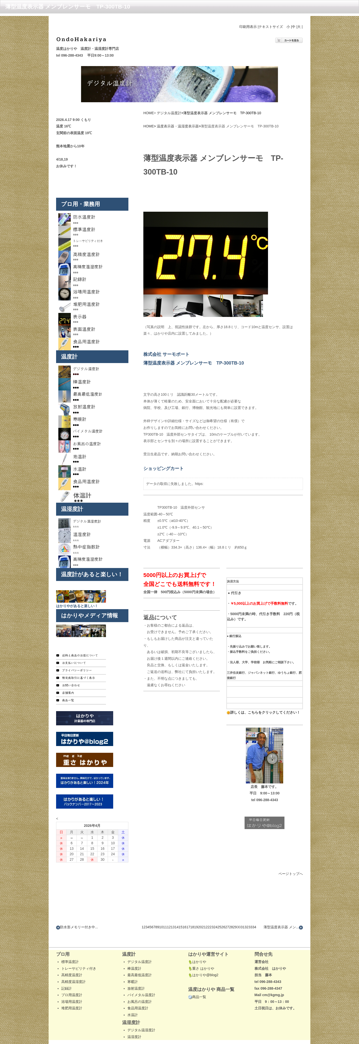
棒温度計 (134, 952)
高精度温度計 (71, 959)
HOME (148, 97)
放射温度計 (136, 972)
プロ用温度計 (71, 979)
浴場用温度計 (71, 986)
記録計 (66, 972)
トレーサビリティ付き (78, 952)
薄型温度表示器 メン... (283, 911)
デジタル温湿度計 (141, 1014)
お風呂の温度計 (139, 986)
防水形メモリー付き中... (77, 911)
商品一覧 (197, 981)
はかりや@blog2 (203, 959)
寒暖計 (132, 966)
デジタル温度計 (169, 97)
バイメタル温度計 (141, 979)
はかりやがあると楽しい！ (77, 590)
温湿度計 (134, 1021)
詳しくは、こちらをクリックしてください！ (263, 712)
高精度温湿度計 (73, 966)
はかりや (197, 946)
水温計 (132, 999)
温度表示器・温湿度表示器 (178, 110)
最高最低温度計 (139, 959)
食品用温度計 (137, 992)
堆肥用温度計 (71, 992)
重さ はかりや (201, 952)
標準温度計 (70, 946)
